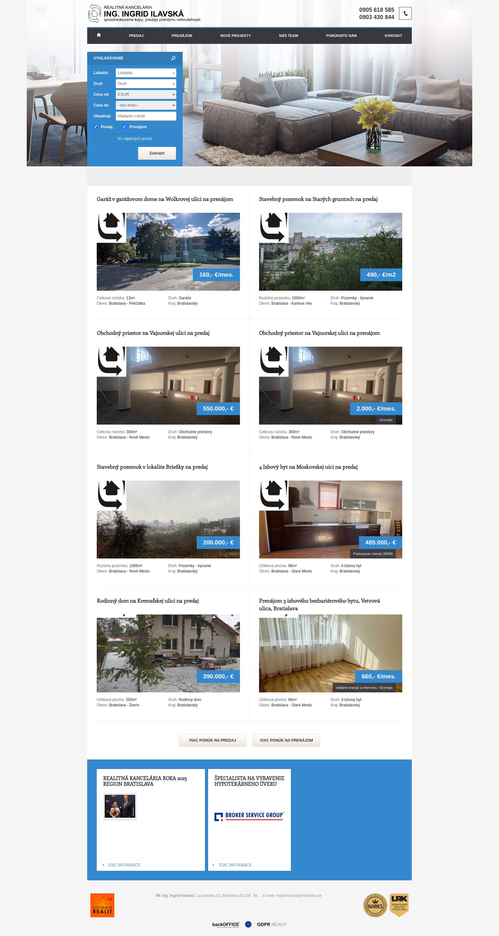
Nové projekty (235, 36)
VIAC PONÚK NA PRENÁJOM (286, 740)
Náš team (288, 36)
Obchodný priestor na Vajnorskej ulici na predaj (153, 332)
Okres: (102, 303)
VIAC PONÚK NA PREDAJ (212, 740)
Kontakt (393, 36)
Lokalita (101, 73)
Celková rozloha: (111, 298)
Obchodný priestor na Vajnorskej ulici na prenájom (319, 332)
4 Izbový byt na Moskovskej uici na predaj (308, 466)
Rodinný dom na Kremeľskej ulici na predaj (148, 600)
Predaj (136, 36)
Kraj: (172, 303)
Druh (98, 83)
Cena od (101, 94)
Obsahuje (102, 116)
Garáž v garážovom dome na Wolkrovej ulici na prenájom (165, 198)
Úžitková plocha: (273, 566)
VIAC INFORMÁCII (124, 864)
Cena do (101, 105)
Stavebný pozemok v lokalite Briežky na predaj (152, 466)
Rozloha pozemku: (275, 298)
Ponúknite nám (341, 36)
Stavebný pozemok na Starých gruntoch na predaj (318, 198)
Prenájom (182, 36)
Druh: (173, 298)
